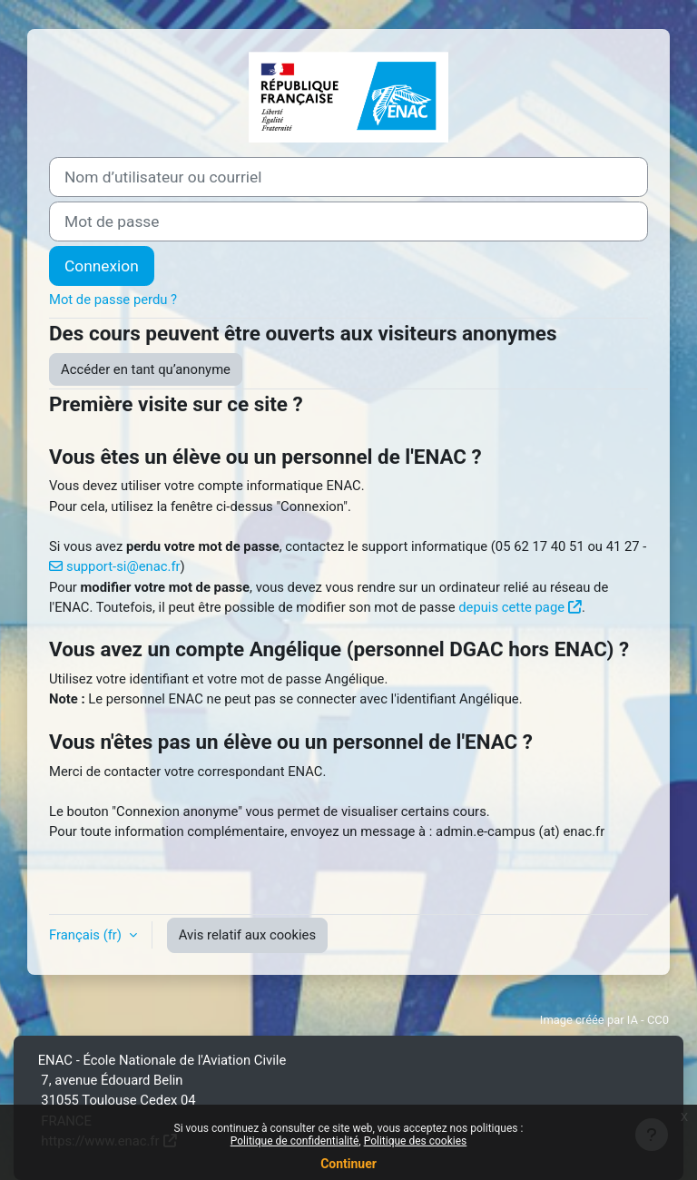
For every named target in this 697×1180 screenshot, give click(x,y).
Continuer (348, 1163)
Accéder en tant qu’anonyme (146, 369)
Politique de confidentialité (295, 1141)
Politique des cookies (415, 1141)
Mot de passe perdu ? (113, 299)
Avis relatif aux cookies (247, 935)
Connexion (101, 266)
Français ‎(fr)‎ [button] (87, 935)
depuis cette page (511, 607)
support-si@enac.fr (123, 566)
